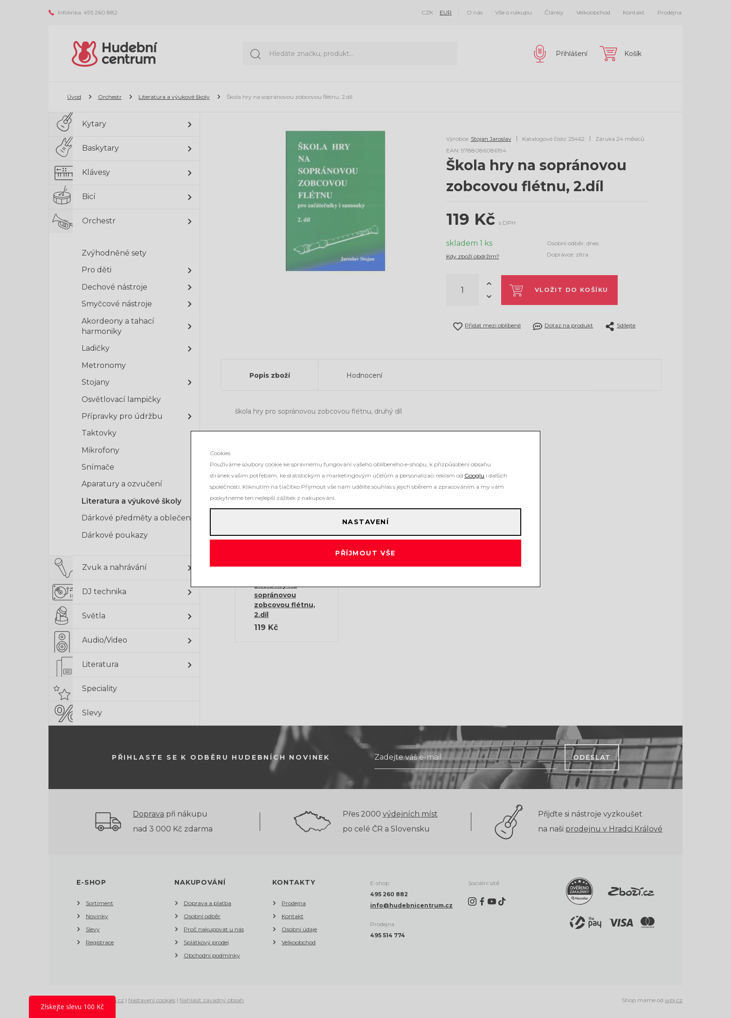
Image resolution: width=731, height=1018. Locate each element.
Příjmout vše (366, 556)
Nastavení (365, 519)
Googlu (474, 469)
